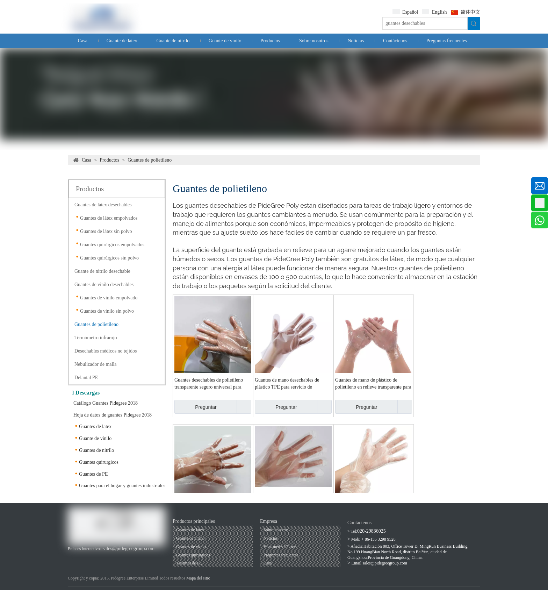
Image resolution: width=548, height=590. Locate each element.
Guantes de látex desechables (103, 204)
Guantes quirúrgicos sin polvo (109, 258)
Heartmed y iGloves (280, 546)
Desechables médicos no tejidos (105, 351)
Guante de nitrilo (190, 538)
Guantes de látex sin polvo (106, 231)
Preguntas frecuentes (281, 555)
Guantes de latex (95, 426)
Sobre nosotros (276, 529)
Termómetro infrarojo (95, 337)
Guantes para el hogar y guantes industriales (122, 485)
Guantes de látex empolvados (108, 218)
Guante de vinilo (95, 438)
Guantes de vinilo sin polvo (107, 311)
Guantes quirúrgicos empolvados (112, 244)
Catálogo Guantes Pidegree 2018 (105, 403)
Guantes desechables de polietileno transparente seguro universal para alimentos (208, 384)
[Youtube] (84, 556)
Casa (268, 563)
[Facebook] (72, 556)
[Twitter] (107, 556)
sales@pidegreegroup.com (129, 548)
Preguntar (195, 407)
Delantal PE (86, 377)
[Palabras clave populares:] (474, 23)
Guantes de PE (93, 474)
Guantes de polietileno (96, 324)
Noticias (270, 538)
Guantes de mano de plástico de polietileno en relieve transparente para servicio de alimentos (373, 384)
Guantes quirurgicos (98, 462)
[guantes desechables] (425, 23)
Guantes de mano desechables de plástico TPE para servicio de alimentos (287, 384)
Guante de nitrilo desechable (102, 271)
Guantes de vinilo (191, 546)
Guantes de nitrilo (96, 450)
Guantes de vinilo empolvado (108, 297)
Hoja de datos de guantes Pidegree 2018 (112, 415)
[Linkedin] (95, 556)
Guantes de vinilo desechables (104, 284)
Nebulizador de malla (95, 364)
